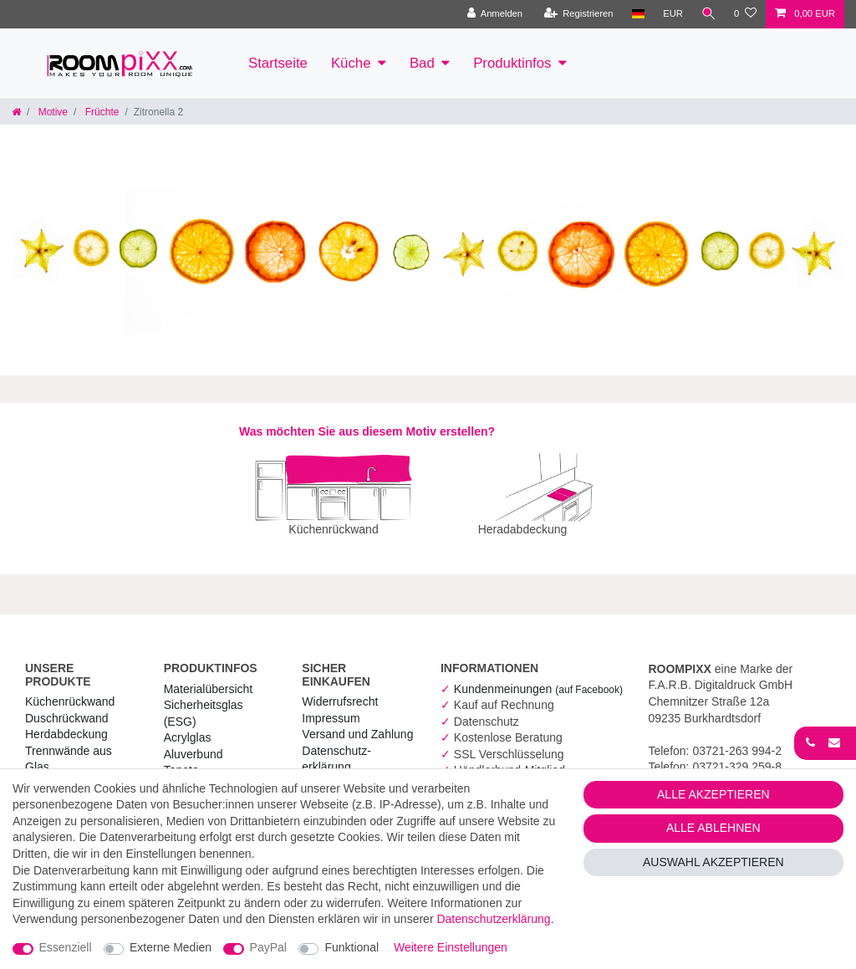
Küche (351, 63)
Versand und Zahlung (357, 722)
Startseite (278, 63)
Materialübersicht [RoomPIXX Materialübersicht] (208, 677)
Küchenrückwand (70, 689)
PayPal (268, 947)
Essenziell (65, 947)
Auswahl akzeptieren (713, 862)
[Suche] (708, 14)
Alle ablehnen (713, 827)
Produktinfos (512, 63)
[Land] (636, 14)
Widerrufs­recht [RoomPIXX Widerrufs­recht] (340, 689)
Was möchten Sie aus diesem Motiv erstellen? (367, 431)
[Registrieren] (577, 14)
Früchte (100, 112)
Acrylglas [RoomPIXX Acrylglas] (187, 725)
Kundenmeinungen (538, 677)
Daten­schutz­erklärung (493, 919)
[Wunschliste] (745, 14)
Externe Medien (170, 947)
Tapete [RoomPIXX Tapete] (181, 758)
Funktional (351, 947)
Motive (51, 112)
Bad (422, 63)
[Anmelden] (493, 14)
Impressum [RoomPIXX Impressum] (330, 706)
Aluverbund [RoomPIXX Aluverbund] (193, 742)
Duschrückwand (67, 706)
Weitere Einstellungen (450, 947)
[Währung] (672, 14)
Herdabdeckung (66, 722)
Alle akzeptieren (713, 794)
